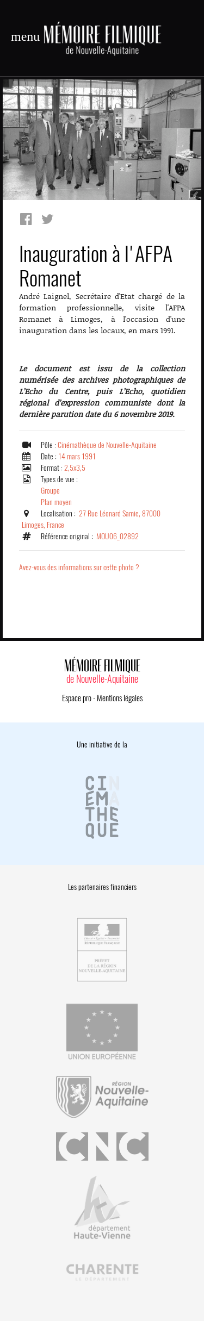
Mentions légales (120, 698)
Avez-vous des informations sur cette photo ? (79, 567)
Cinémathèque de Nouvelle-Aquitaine (107, 445)
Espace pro (76, 698)
